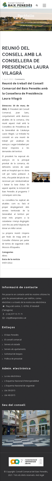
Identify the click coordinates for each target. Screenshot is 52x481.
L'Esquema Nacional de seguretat (19, 385)
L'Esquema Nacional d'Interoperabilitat (21, 381)
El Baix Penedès (11, 334)
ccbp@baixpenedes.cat (14, 318)
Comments (20, 79)
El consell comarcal (12, 339)
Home (4, 19)
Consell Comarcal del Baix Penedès (31, 471)
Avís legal (40, 475)
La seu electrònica (12, 376)
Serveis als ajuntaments (15, 349)
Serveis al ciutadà (12, 344)
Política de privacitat (13, 358)
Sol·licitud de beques (13, 354)
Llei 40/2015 (9, 395)
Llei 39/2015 (9, 390)
